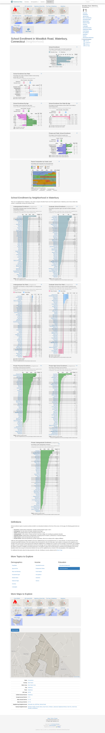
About (49, 718)
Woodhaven (35, 708)
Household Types (16, 574)
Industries (38, 577)
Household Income (40, 565)
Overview (26, 1)
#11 (41, 365)
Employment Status (40, 568)
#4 (76, 103)
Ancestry (14, 583)
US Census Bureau (55, 724)
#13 (59, 443)
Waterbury (30, 687)
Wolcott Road (43, 704)
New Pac (69, 706)
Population (14, 565)
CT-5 (29, 697)
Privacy (55, 718)
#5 (76, 133)
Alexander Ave (31, 704)
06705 (29, 692)
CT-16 (29, 699)
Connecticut (30, 680)
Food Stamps (39, 571)
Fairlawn (51, 706)
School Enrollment (63, 568)
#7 (41, 206)
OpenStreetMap (52, 725)
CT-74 (29, 702)
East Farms (45, 706)
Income (43, 1)
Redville (30, 708)
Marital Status (15, 577)
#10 (77, 284)
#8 (76, 206)
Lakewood (55, 706)
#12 (77, 365)
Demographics (34, 1)
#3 (41, 103)
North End (74, 706)
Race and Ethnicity (16, 571)
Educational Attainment (64, 565)
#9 (41, 284)
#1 (76, 46)
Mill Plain (37, 704)
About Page (59, 550)
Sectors (37, 580)
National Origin (15, 580)
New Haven (30, 682)
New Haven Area (32, 685)
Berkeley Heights (32, 706)
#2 (41, 73)
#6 (59, 161)
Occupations (38, 574)
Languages (14, 586)
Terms (52, 718)
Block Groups (15, 630)
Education (50, 1)
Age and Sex (15, 568)
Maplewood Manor (62, 706)
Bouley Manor (39, 706)
